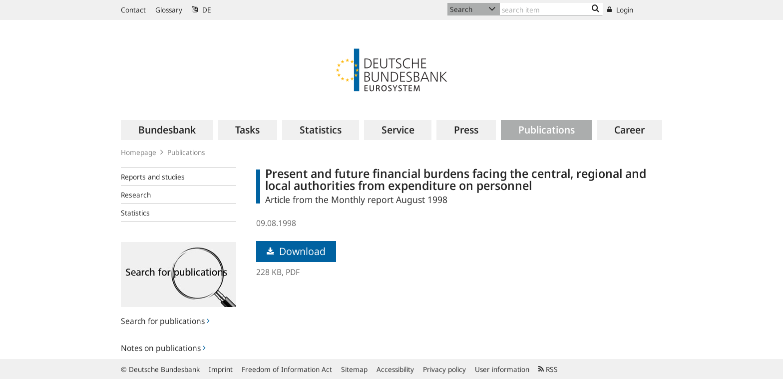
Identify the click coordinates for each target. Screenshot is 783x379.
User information (502, 369)
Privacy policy (444, 369)
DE (201, 9)
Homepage (138, 152)
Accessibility (395, 369)
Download (296, 251)
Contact (133, 9)
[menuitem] (167, 130)
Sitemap (354, 369)
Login (620, 9)
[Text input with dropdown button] (551, 9)
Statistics (135, 213)
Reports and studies (153, 177)
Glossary (168, 9)
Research (136, 195)
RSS (548, 369)
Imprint (221, 369)
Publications (186, 152)
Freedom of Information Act (287, 369)
